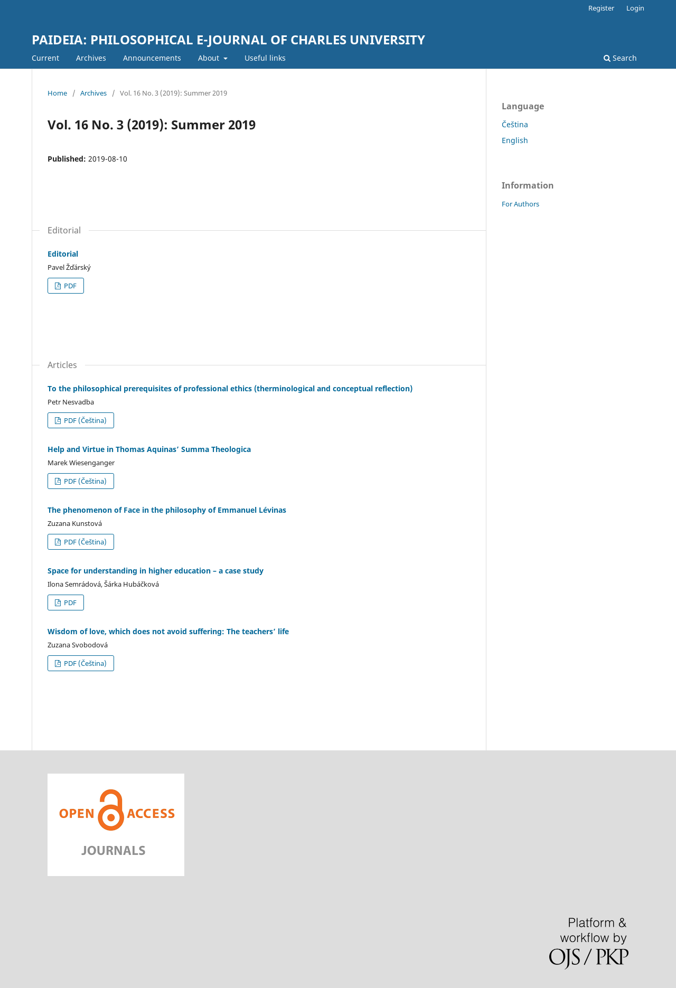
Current (45, 58)
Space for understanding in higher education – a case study (156, 571)
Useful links (265, 58)
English (515, 140)
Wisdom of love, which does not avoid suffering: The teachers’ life (168, 631)
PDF (69, 285)
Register (601, 8)
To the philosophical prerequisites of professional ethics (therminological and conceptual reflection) (230, 388)
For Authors (520, 204)
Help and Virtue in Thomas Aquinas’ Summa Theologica (149, 449)
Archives (91, 58)
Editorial (63, 254)
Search (620, 58)
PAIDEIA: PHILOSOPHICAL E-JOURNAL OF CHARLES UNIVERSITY (228, 39)
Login (635, 8)
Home (57, 93)
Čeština (515, 124)
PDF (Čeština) (84, 420)
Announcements (152, 58)
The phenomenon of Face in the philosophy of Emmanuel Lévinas (167, 510)
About (209, 58)
